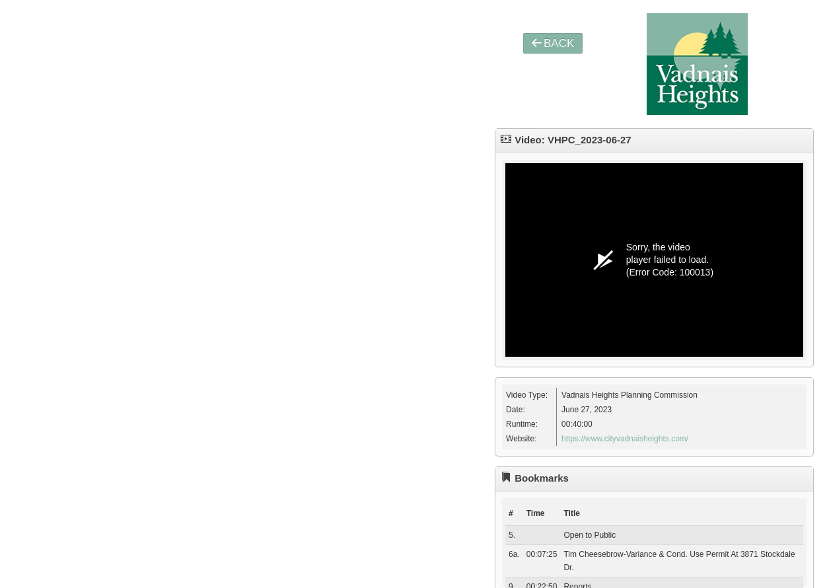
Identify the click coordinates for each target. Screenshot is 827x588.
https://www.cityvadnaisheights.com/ (624, 438)
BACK (552, 43)
